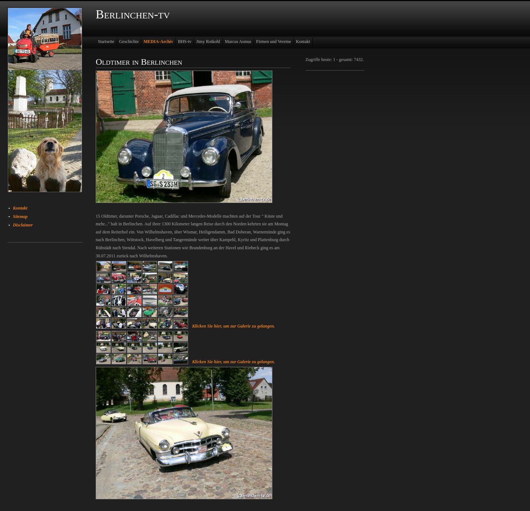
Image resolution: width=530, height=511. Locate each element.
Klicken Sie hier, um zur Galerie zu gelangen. (233, 326)
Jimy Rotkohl (208, 41)
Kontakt (20, 208)
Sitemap (20, 216)
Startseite (106, 41)
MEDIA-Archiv (158, 41)
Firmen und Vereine (273, 41)
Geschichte (129, 41)
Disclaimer (23, 225)
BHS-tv (184, 41)
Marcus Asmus (238, 41)
